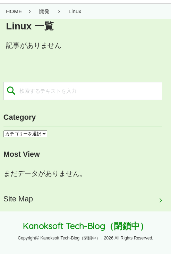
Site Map (18, 198)
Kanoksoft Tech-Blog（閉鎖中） (85, 225)
